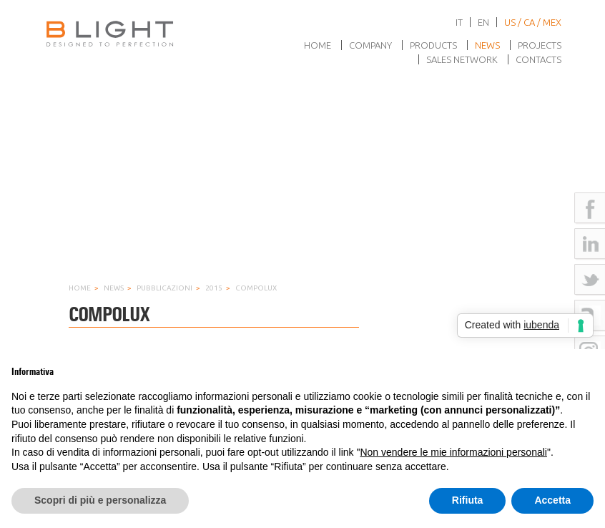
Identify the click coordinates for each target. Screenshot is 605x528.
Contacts (538, 59)
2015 (213, 288)
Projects (539, 45)
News (487, 45)
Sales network (462, 59)
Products (433, 45)
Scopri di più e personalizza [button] (100, 500)
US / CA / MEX (532, 22)
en (483, 22)
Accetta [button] (552, 500)
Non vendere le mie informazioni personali (453, 452)
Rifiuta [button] (467, 500)
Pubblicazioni (164, 288)
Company (370, 45)
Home (317, 45)
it (459, 22)
